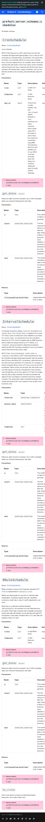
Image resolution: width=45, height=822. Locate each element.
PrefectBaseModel (13, 45)
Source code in (22, 182)
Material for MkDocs (15, 814)
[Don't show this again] (42, 2)
